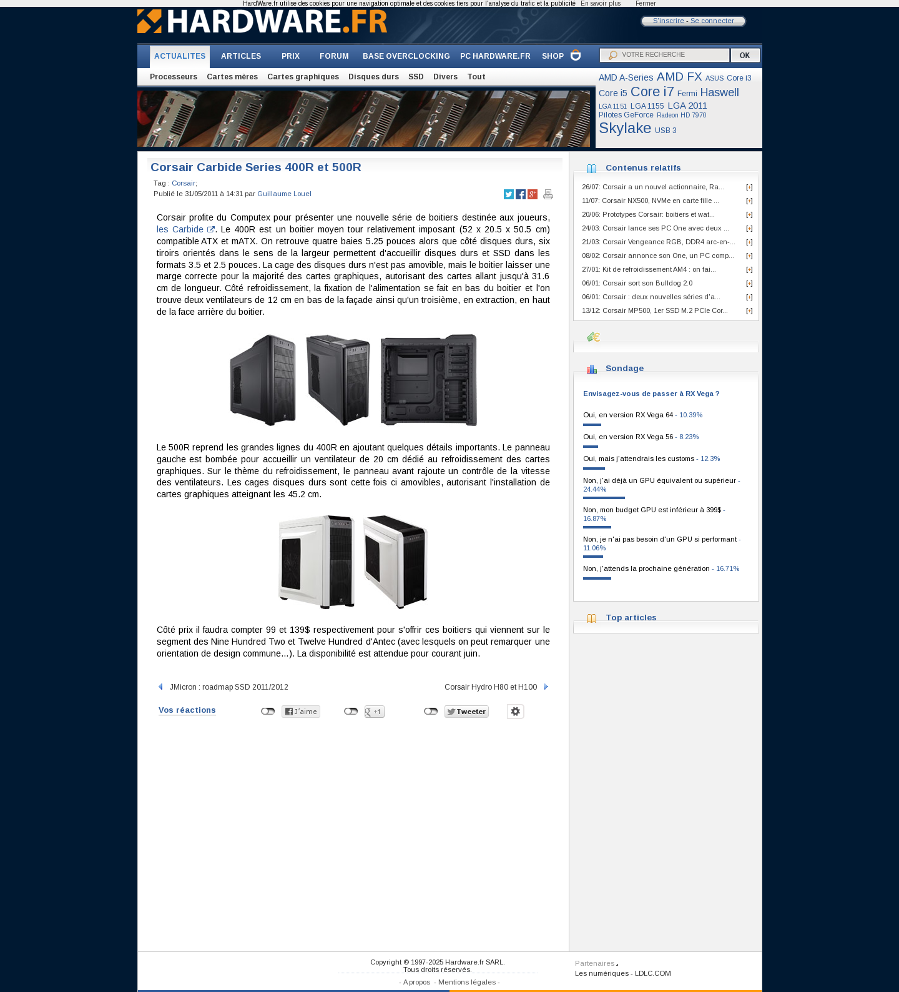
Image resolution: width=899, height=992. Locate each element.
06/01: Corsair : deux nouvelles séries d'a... (651, 296)
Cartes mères (232, 76)
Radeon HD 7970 (682, 115)
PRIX (291, 56)
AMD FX (679, 76)
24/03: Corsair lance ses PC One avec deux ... (655, 228)
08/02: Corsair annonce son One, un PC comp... (658, 255)
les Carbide (186, 229)
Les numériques (602, 973)
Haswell (719, 92)
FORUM (334, 56)
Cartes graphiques (303, 76)
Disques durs (373, 76)
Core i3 (739, 78)
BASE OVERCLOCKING (406, 56)
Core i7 (652, 91)
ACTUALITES (179, 56)
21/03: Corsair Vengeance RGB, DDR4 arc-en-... (658, 242)
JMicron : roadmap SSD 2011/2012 (222, 687)
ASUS (714, 78)
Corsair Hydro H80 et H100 (497, 687)
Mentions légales (467, 982)
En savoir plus (601, 3)
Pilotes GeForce (626, 115)
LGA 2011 (687, 105)
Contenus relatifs (643, 167)
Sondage (625, 368)
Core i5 (613, 93)
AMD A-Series (626, 77)
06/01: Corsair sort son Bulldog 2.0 (637, 283)
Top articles (631, 617)
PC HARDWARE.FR (495, 56)
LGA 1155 (647, 106)
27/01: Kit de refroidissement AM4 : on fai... (649, 269)
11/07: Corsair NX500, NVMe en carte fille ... (650, 200)
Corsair (183, 183)
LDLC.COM (653, 973)
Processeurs (173, 76)
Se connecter (712, 20)
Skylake (625, 127)
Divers (445, 76)
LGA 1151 (613, 106)
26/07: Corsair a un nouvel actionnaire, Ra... (653, 187)
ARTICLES (241, 56)
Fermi (687, 93)
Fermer (646, 3)
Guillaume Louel (284, 193)
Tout (476, 76)
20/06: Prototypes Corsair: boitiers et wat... (648, 214)
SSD (416, 76)
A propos (416, 982)
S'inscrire (668, 20)
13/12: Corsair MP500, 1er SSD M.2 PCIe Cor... (655, 310)
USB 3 (666, 130)
